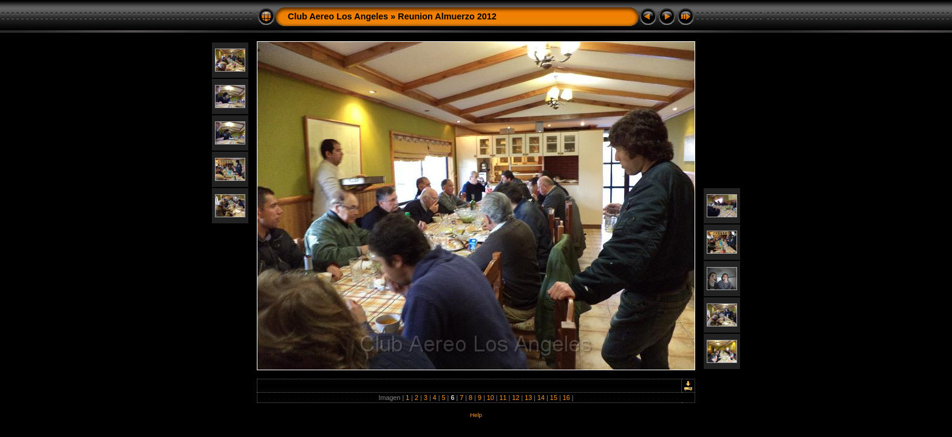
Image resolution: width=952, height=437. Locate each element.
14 (541, 397)
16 (566, 397)
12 (515, 397)
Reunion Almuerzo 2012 (447, 16)
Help (476, 415)
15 (553, 397)
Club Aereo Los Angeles (338, 16)
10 (490, 397)
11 (503, 397)
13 (528, 397)
